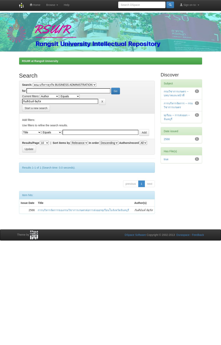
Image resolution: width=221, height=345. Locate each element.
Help (67, 4)
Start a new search (36, 108)
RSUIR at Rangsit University (40, 61)
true (166, 159)
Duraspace (183, 234)
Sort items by (61, 142)
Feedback (198, 234)
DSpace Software (135, 234)
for (24, 90)
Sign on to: (189, 4)
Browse (52, 4)
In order (94, 142)
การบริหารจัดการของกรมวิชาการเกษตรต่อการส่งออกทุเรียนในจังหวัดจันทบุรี (83, 210)
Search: (27, 84)
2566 (167, 139)
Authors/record (129, 142)
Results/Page (30, 142)
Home (35, 4)
